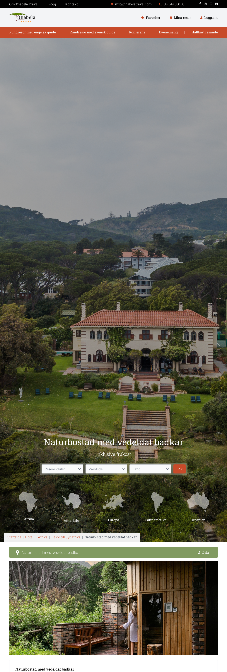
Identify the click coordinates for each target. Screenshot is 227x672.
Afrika (43, 537)
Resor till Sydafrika (66, 537)
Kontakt (71, 4)
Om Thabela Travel (23, 4)
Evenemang (168, 32)
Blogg (51, 4)
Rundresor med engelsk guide (32, 32)
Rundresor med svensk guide (92, 32)
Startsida (14, 537)
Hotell (29, 537)
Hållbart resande (205, 32)
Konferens (137, 32)
